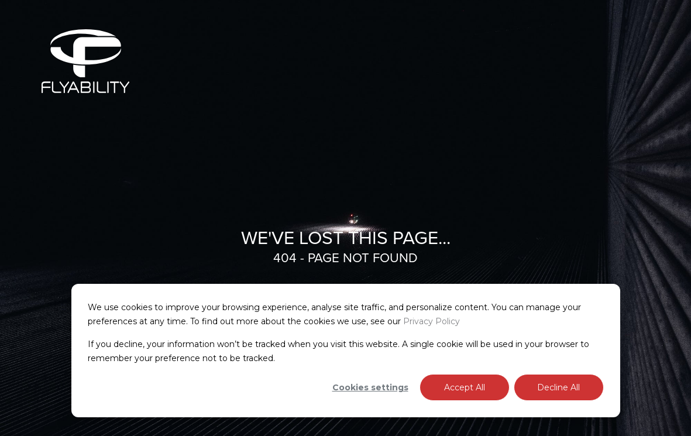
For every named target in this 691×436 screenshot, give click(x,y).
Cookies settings (370, 387)
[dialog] (345, 350)
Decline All (558, 387)
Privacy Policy (431, 321)
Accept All (464, 387)
